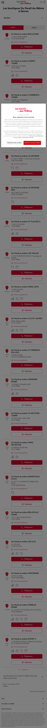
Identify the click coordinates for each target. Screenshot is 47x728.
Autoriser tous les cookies (32, 142)
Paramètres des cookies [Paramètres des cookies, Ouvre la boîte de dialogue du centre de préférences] (14, 142)
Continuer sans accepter (23, 114)
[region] (23, 125)
